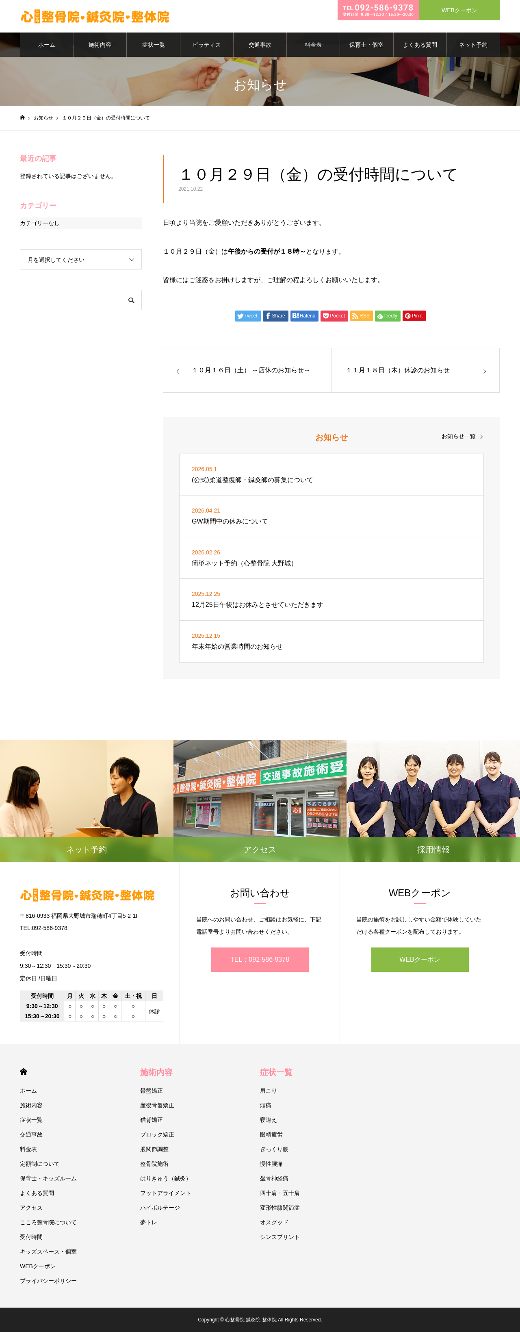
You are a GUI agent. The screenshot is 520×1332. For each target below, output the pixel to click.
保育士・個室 (366, 44)
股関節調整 (154, 1149)
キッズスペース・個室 (48, 1251)
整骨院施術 (154, 1163)
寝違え (268, 1120)
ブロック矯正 (157, 1134)
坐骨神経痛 (274, 1178)
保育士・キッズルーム (48, 1178)
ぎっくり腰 (274, 1149)
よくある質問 (420, 44)
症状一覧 (153, 44)
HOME (23, 1071)
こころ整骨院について (48, 1222)
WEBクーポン (419, 959)
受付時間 (31, 1237)
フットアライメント (165, 1193)
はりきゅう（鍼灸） (165, 1178)
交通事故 (260, 44)
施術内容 (100, 44)
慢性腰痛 (271, 1163)
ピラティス (207, 44)
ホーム (46, 44)
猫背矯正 (151, 1120)
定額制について (40, 1163)
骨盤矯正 (151, 1090)
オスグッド (274, 1222)
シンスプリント (280, 1237)
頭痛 (265, 1105)
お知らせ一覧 (459, 436)
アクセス (31, 1207)
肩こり (268, 1090)
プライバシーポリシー (48, 1281)
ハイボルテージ (160, 1207)
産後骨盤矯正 (157, 1105)
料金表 (313, 44)
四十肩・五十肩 (280, 1193)
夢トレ (148, 1222)
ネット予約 (473, 44)
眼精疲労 (271, 1134)
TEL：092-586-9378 (259, 959)
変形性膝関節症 (280, 1207)
